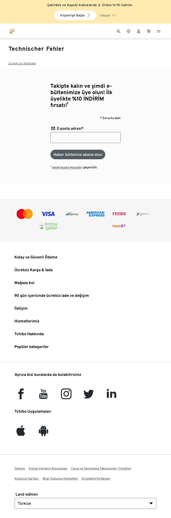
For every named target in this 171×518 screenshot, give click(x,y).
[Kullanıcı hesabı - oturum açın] (139, 31)
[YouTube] (43, 396)
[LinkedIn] (111, 396)
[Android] (43, 433)
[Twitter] (88, 396)
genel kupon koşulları (67, 167)
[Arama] (118, 31)
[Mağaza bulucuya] (129, 31)
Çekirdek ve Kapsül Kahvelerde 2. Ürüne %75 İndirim (89, 5)
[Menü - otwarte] (159, 31)
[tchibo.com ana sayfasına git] (12, 31)
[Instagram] (66, 396)
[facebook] (21, 396)
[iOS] (21, 433)
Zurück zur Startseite (22, 63)
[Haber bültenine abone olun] (77, 154)
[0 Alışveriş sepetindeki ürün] (149, 31)
